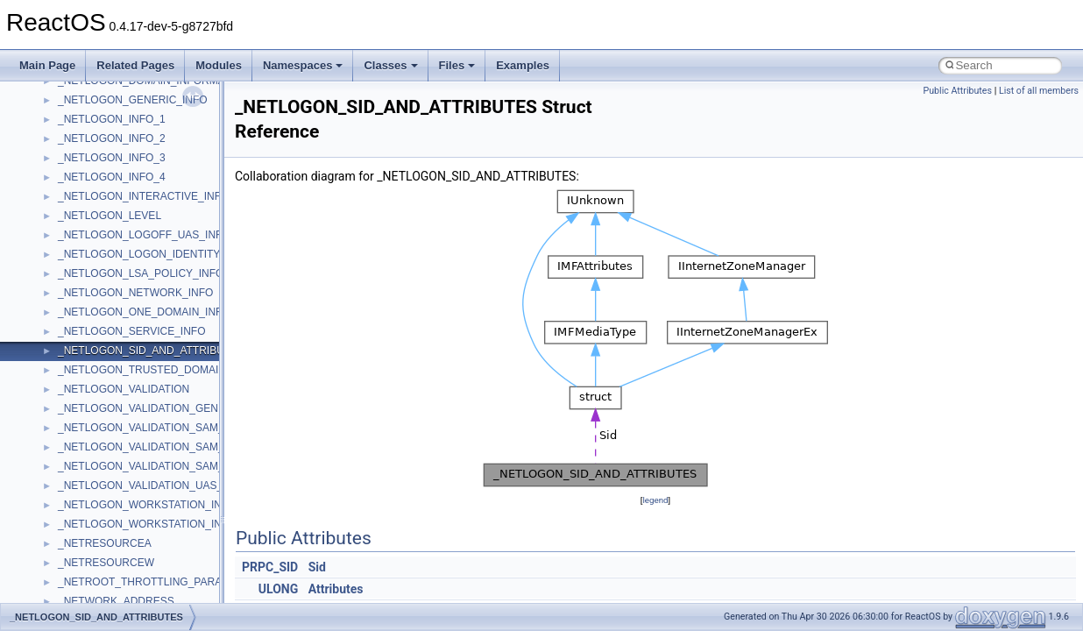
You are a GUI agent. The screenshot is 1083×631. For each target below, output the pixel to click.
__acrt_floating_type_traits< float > (138, 570)
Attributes (336, 589)
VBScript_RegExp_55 (108, 377)
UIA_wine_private (99, 300)
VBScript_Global (96, 338)
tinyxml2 (77, 203)
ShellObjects (87, 88)
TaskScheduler (92, 165)
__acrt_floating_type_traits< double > (144, 550)
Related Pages (135, 65)
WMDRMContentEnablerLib (123, 473)
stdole (72, 126)
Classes (390, 65)
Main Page (47, 65)
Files (457, 65)
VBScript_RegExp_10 (108, 357)
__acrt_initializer (96, 589)
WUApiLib (81, 492)
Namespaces (303, 65)
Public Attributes (957, 90)
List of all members (1039, 90)
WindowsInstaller (98, 435)
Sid (317, 567)
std (65, 107)
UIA (66, 280)
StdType (77, 145)
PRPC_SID (270, 567)
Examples (522, 65)
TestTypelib (84, 184)
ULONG (278, 589)
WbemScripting (93, 415)
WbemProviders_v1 (104, 396)
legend (655, 500)
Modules (218, 65)
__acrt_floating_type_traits (119, 531)
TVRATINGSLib (94, 261)
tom (66, 222)
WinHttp (77, 454)
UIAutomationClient (103, 319)
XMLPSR (79, 512)
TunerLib (78, 242)
